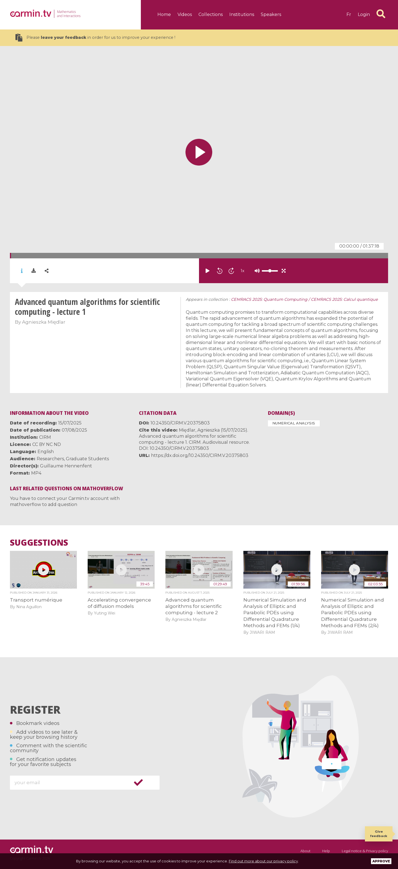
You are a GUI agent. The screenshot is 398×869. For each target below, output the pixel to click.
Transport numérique (36, 600)
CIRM (45, 437)
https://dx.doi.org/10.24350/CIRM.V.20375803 (199, 455)
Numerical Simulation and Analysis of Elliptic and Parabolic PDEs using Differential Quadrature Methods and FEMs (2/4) (352, 613)
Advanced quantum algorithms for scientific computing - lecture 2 (193, 606)
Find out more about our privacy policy (263, 861)
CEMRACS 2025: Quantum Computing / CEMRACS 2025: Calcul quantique (304, 299)
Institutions (241, 14)
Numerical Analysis (293, 423)
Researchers (50, 458)
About (305, 850)
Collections (210, 14)
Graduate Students (87, 458)
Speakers (271, 14)
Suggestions (39, 542)
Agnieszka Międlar (43, 322)
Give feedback (378, 834)
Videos (185, 14)
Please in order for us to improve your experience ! (95, 38)
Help (326, 850)
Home (164, 14)
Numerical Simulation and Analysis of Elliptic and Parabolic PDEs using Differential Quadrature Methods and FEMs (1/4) (274, 613)
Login (364, 14)
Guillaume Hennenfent (66, 466)
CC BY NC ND (46, 444)
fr (348, 14)
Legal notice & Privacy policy (365, 850)
